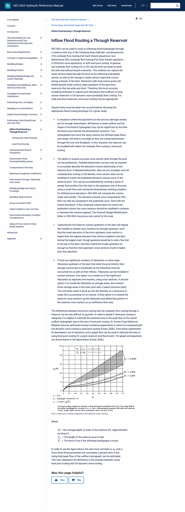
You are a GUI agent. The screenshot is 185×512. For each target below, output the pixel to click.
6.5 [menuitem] (142, 5)
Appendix (11, 238)
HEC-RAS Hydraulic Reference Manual (38, 5)
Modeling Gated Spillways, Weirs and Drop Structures (22, 86)
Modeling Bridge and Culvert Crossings (23, 189)
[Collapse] (41, 129)
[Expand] (41, 38)
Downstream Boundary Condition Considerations (25, 216)
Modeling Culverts (15, 70)
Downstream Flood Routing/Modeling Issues (21, 160)
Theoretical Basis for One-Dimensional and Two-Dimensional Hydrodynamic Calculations (20, 42)
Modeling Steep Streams (21, 197)
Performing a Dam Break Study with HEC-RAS (21, 121)
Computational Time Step (21, 167)
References (12, 232)
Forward (11, 26)
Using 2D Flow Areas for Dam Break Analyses (23, 225)
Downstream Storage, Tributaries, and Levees (25, 180)
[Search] (165, 6)
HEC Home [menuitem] (98, 5)
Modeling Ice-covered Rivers (20, 108)
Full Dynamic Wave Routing (24, 138)
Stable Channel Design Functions (22, 114)
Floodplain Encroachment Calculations (19, 95)
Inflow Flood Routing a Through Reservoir (20, 130)
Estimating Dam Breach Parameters (20, 151)
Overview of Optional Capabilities (22, 58)
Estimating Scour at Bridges (20, 102)
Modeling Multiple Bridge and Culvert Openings (20, 77)
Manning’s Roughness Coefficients (25, 173)
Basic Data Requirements (18, 52)
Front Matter (13, 20)
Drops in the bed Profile (20, 203)
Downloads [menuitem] (126, 5)
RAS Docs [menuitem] (112, 5)
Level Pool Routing (20, 144)
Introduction (13, 32)
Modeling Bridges (15, 64)
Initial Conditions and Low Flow (24, 209)
